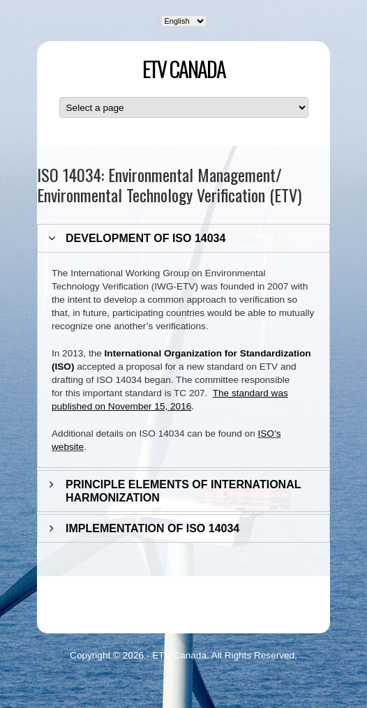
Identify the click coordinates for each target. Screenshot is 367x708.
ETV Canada (183, 68)
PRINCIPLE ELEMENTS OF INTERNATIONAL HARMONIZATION (183, 491)
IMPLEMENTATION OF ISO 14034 (152, 528)
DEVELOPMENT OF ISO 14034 (145, 238)
